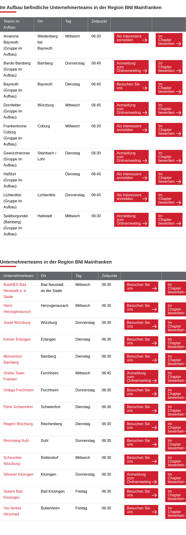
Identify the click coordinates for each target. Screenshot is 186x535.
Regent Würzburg (18, 423)
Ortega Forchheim (19, 389)
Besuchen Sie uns (128, 86)
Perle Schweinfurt (18, 406)
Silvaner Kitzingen (18, 473)
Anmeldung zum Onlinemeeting (129, 67)
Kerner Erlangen (17, 339)
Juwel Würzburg (17, 322)
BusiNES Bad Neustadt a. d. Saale (15, 291)
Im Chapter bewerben (166, 40)
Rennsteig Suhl (16, 440)
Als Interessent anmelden (129, 38)
